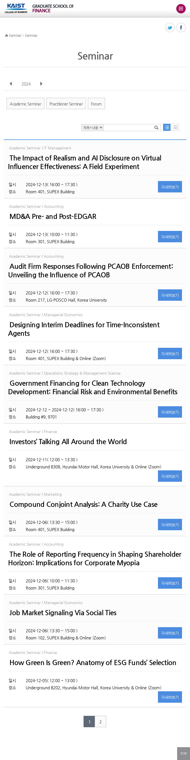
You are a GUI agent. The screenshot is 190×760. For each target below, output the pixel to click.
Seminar (15, 35)
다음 (41, 84)
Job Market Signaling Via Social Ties (62, 613)
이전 (11, 84)
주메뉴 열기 (181, 8)
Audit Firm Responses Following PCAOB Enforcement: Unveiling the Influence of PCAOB (90, 270)
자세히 (170, 187)
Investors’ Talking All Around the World (68, 442)
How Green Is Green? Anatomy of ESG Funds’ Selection (92, 662)
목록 (167, 127)
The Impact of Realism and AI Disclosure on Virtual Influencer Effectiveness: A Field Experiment (84, 162)
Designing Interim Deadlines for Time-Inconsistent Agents (83, 329)
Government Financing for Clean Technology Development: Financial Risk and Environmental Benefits (92, 387)
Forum (96, 103)
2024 (26, 84)
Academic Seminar (25, 103)
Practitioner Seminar (66, 103)
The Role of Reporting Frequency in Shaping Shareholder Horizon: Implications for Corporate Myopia (94, 558)
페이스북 (181, 28)
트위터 (170, 28)
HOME (6, 35)
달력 (175, 127)
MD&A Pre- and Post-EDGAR (52, 216)
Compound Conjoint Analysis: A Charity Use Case (83, 504)
